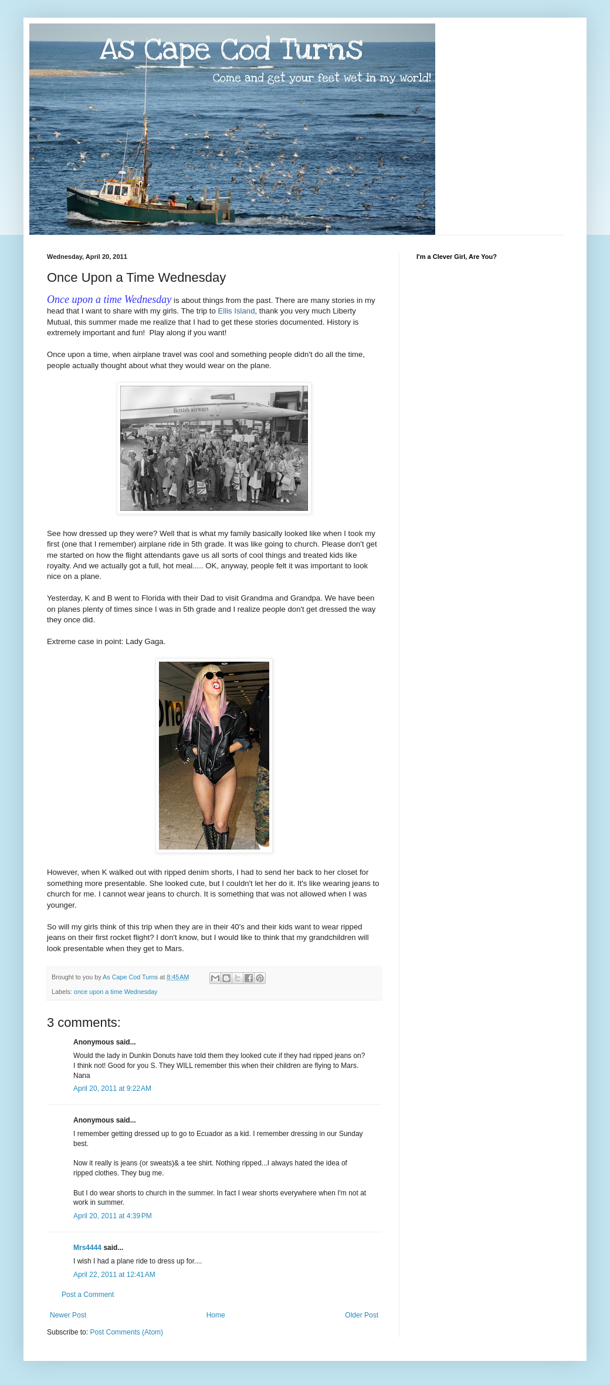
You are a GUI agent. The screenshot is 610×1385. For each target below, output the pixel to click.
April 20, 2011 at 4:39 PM (112, 1216)
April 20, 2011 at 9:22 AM (112, 1088)
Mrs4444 (87, 1248)
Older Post (361, 1315)
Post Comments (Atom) (126, 1332)
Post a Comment (88, 1294)
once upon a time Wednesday (116, 991)
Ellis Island (236, 310)
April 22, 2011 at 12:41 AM (114, 1275)
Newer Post (68, 1315)
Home (215, 1315)
